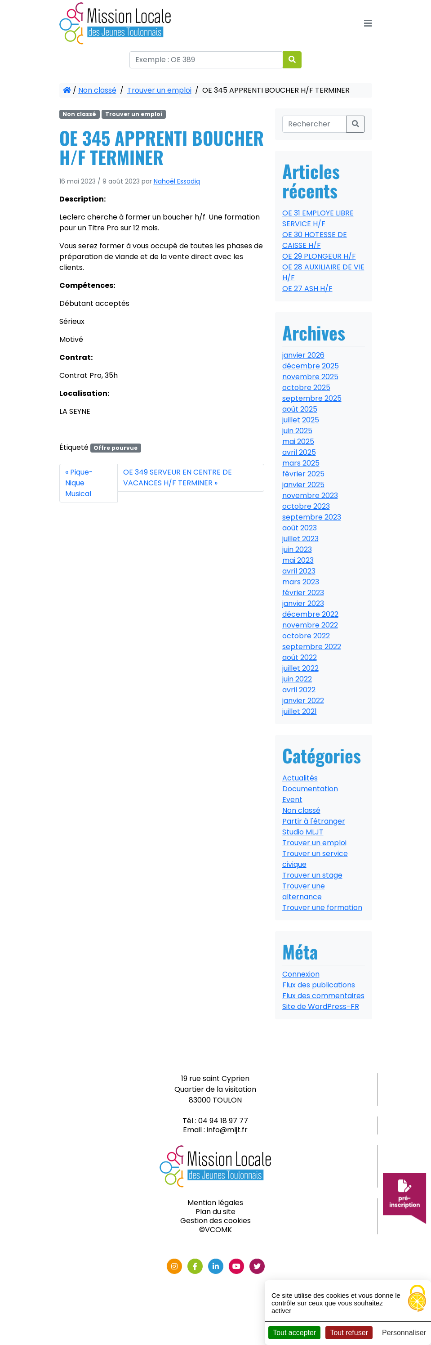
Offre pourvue (115, 448)
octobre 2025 (306, 387)
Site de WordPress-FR (320, 1006)
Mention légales (215, 1202)
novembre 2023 (310, 495)
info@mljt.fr (227, 1130)
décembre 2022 (310, 614)
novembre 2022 (310, 625)
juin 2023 (297, 549)
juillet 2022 (300, 668)
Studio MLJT (303, 832)
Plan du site (215, 1211)
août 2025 (299, 409)
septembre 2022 (311, 646)
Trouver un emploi (159, 90)
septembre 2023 (311, 517)
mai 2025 (298, 441)
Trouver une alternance (303, 891)
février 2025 (303, 474)
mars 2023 (300, 582)
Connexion (301, 974)
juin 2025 (297, 431)
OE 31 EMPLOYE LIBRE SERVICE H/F (318, 218)
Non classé (97, 90)
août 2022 (299, 657)
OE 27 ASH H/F (307, 288)
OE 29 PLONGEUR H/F (319, 256)
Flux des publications (318, 985)
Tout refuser (349, 1332)
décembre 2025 (310, 366)
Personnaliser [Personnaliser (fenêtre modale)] (404, 1332)
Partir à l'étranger (313, 821)
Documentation (310, 789)
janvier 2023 (303, 603)
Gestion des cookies (215, 1220)
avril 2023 (298, 571)
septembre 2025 (312, 398)
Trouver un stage (312, 875)
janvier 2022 (303, 700)
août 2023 (299, 528)
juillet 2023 (300, 539)
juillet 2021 (299, 711)
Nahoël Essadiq (177, 181)
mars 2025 (301, 463)
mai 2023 (298, 560)
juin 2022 (297, 679)
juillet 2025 (300, 420)
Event (292, 799)
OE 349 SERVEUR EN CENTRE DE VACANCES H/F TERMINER (177, 477)
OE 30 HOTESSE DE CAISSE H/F (314, 240)
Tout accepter (294, 1332)
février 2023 (303, 592)
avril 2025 (299, 452)
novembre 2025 (310, 377)
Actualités (300, 778)
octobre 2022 (306, 636)
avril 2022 (298, 690)
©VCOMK (215, 1229)
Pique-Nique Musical (79, 483)
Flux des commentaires (323, 996)
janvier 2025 (303, 485)
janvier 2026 (303, 355)
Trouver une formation (322, 907)
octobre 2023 (306, 506)
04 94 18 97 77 (223, 1121)
